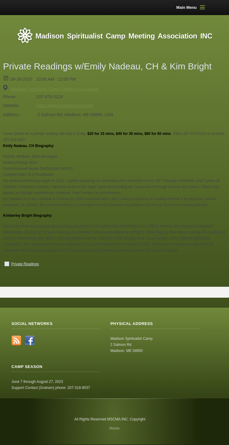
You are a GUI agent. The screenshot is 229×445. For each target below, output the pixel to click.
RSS (16, 340)
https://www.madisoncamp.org (64, 105)
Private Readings (25, 264)
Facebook (30, 340)
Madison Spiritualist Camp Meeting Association (55, 89)
